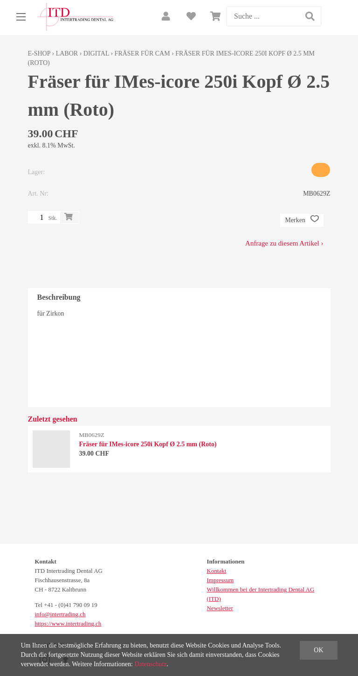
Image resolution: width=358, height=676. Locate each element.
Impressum (220, 580)
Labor (67, 53)
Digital (96, 53)
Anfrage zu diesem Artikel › (284, 243)
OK (318, 650)
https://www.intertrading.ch (68, 623)
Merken (301, 220)
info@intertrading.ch (60, 614)
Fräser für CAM (142, 53)
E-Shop (39, 53)
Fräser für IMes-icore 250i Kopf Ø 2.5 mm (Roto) (148, 444)
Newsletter (220, 608)
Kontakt (217, 570)
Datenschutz (150, 664)
